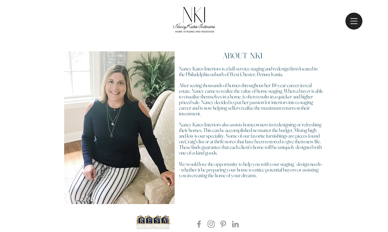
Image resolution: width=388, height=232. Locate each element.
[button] (353, 21)
